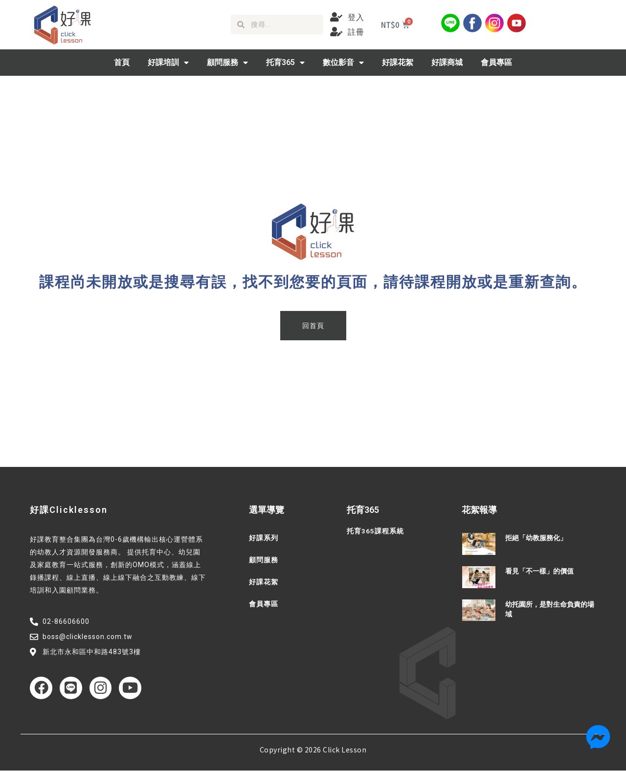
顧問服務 (227, 62)
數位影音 (343, 62)
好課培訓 (168, 62)
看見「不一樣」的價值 (539, 571)
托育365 (285, 62)
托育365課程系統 (375, 531)
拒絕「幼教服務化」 (536, 538)
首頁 (122, 62)
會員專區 (496, 62)
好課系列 (263, 538)
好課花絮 (397, 62)
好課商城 (447, 62)
